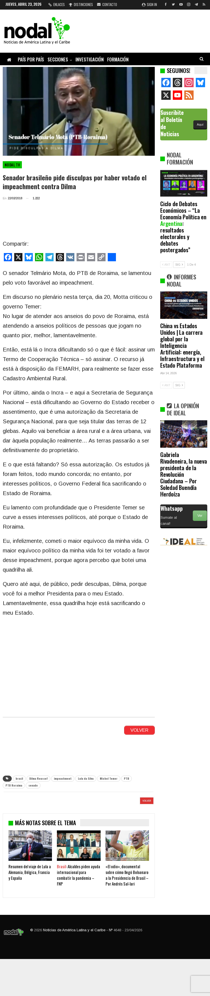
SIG (179, 264)
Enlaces (56, 4)
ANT (166, 264)
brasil (19, 778)
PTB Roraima (13, 785)
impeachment (63, 778)
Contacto (107, 4)
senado (33, 785)
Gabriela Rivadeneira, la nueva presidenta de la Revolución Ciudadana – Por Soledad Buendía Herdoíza (183, 474)
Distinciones (81, 4)
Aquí (200, 124)
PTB (126, 778)
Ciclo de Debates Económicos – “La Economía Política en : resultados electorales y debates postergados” (183, 226)
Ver (199, 516)
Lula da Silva (86, 778)
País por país (31, 59)
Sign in (149, 4)
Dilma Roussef (38, 778)
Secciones (58, 59)
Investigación (89, 59)
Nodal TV (12, 165)
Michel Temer (109, 778)
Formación (118, 59)
